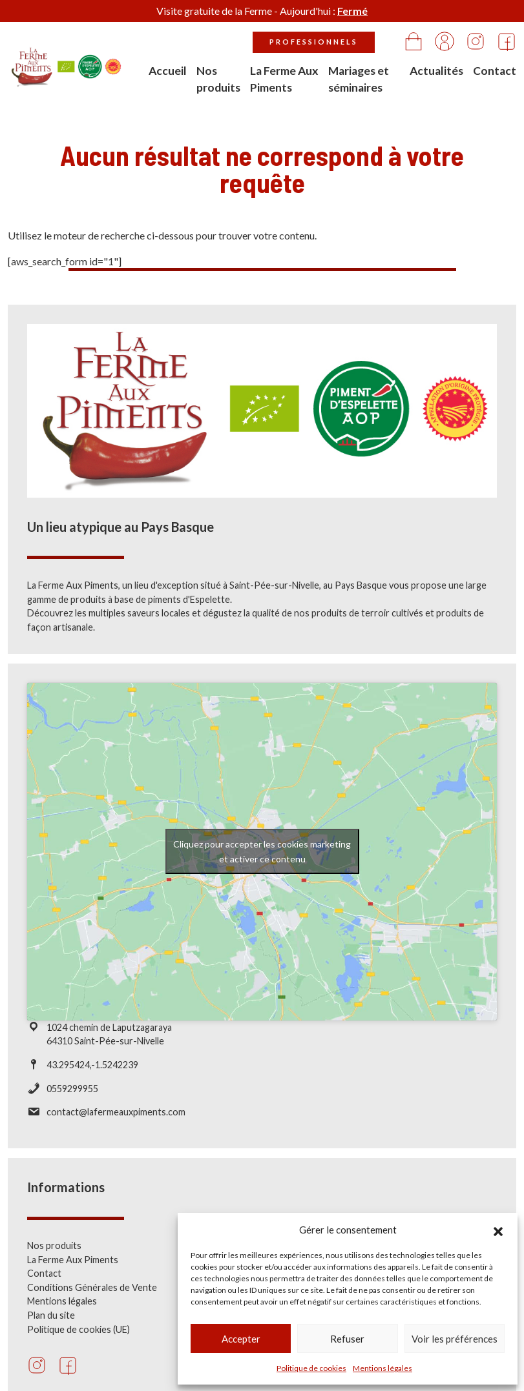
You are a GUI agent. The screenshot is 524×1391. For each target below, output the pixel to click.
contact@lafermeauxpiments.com (116, 1120)
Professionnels (313, 41)
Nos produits (218, 79)
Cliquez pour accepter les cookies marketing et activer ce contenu (262, 860)
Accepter (241, 1339)
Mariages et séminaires (358, 79)
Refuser (347, 1339)
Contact (494, 70)
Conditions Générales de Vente (92, 1295)
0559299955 (72, 1096)
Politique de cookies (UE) (78, 1337)
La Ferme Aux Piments (284, 79)
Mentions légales (382, 1368)
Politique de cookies (311, 1368)
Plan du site (51, 1323)
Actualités (436, 70)
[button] (498, 1229)
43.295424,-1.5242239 (92, 1073)
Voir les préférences (455, 1339)
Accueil (168, 70)
